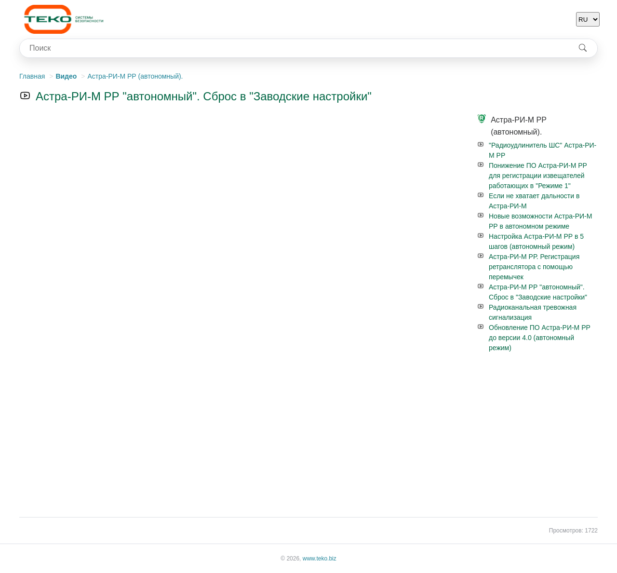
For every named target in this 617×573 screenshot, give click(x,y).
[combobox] (294, 48)
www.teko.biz (319, 558)
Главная (32, 76)
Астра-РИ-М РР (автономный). (135, 76)
